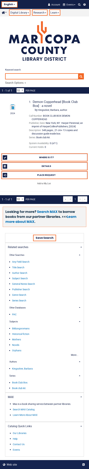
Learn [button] (54, 12)
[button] (69, 4)
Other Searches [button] (16, 254)
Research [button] (39, 12)
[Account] (54, 4)
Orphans (16, 350)
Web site (10, 464)
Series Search (19, 300)
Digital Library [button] (19, 12)
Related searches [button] (18, 247)
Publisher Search (21, 289)
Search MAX (47, 211)
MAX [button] (11, 397)
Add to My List (44, 183)
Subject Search (20, 278)
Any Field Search (20, 261)
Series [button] (12, 375)
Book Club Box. (20, 382)
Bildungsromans (20, 328)
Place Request (29, 175)
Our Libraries (19, 433)
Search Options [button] (15, 83)
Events (16, 449)
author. (53, 110)
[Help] (84, 4)
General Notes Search (23, 283)
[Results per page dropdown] (20, 90)
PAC (14, 314)
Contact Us (19, 444)
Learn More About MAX (25, 415)
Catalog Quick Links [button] (20, 426)
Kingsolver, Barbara (22, 368)
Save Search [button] (45, 238)
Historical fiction (20, 334)
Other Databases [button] (17, 307)
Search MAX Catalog (24, 409)
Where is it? (28, 157)
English (9, 4)
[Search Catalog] (79, 4)
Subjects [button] (13, 321)
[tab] (44, 247)
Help (15, 438)
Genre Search (19, 295)
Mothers (16, 339)
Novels (15, 345)
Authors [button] (13, 361)
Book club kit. (19, 388)
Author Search (19, 272)
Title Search (18, 267)
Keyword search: (13, 69)
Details (27, 166)
